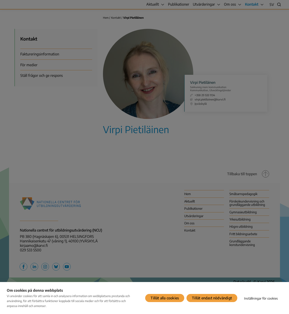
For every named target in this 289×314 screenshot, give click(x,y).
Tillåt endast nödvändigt (212, 298)
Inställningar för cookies (261, 298)
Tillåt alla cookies (165, 298)
